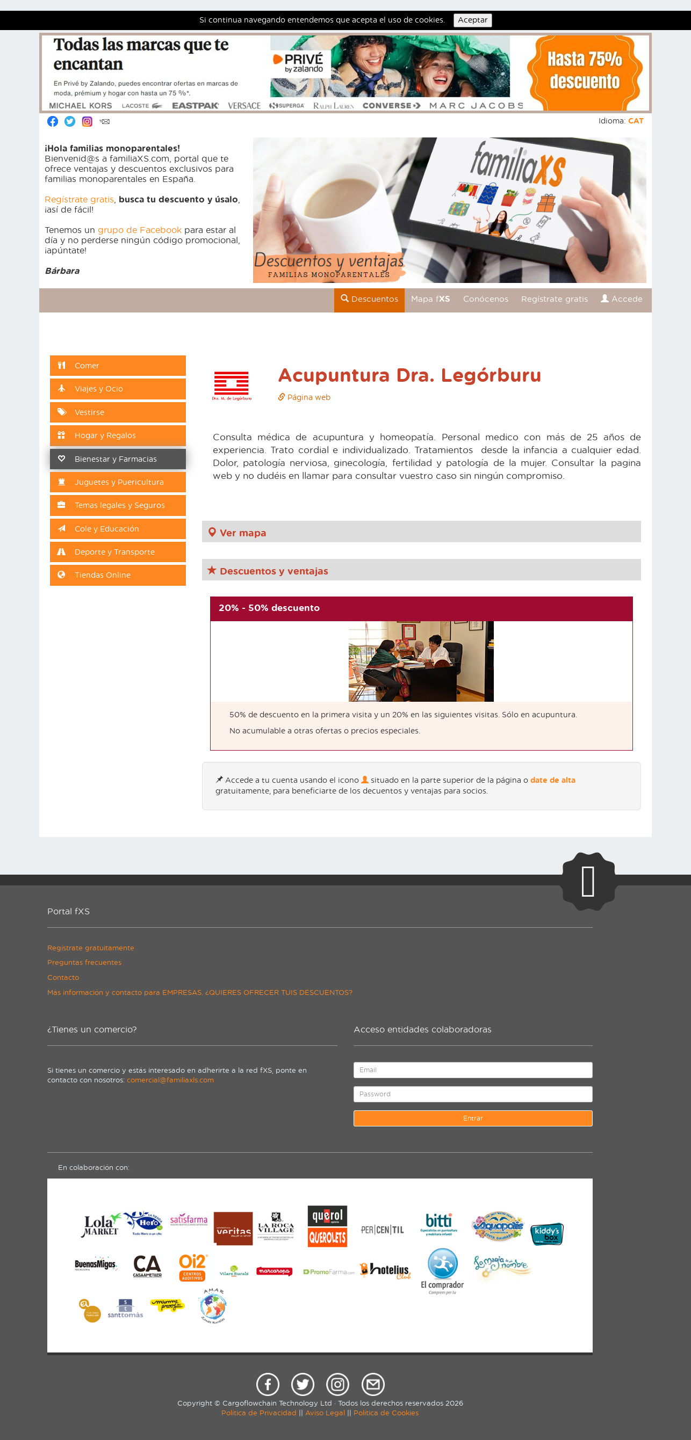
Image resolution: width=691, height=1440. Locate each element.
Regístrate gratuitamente (90, 948)
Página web (304, 398)
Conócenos (485, 299)
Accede (622, 298)
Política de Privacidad (259, 1413)
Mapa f (430, 299)
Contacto (63, 977)
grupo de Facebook (140, 230)
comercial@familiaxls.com (170, 1080)
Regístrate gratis (79, 199)
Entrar (473, 1118)
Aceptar (473, 20)
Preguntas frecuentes (84, 962)
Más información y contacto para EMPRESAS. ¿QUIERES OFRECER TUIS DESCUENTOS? (199, 993)
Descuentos (369, 298)
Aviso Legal (325, 1413)
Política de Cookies (386, 1413)
